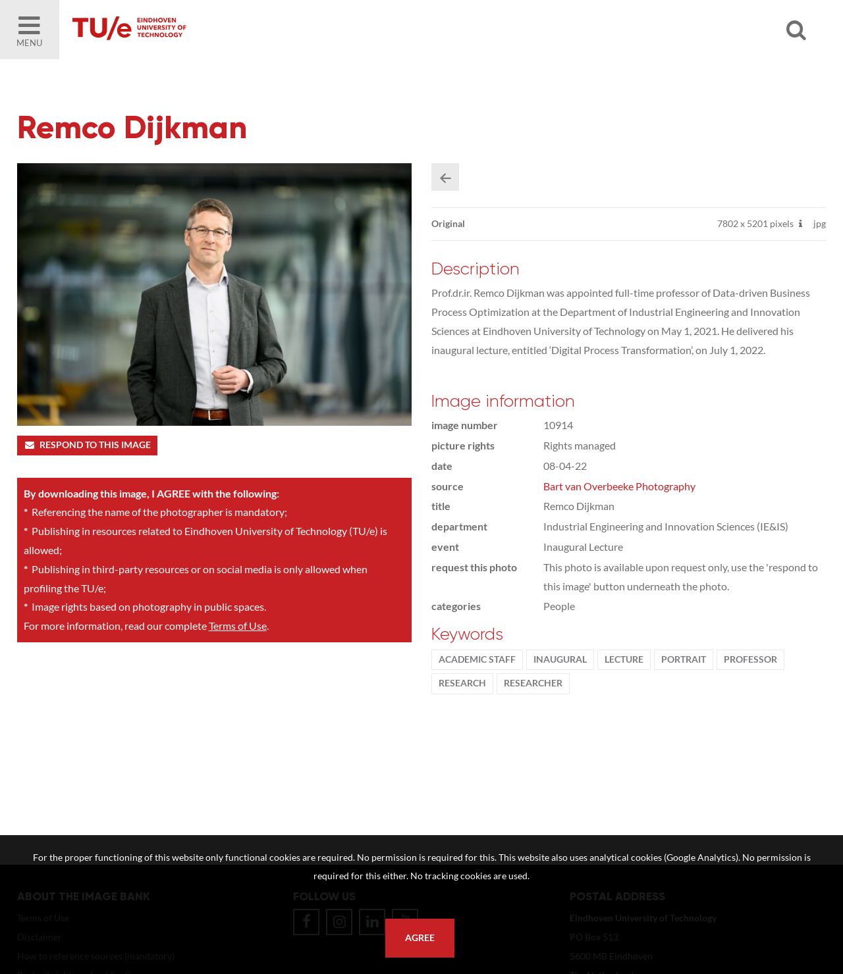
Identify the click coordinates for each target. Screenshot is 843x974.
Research (462, 683)
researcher (533, 683)
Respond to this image (87, 445)
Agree (420, 938)
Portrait (683, 659)
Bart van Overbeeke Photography (619, 486)
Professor (750, 659)
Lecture (624, 659)
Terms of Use (238, 625)
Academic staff (477, 659)
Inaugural (560, 659)
